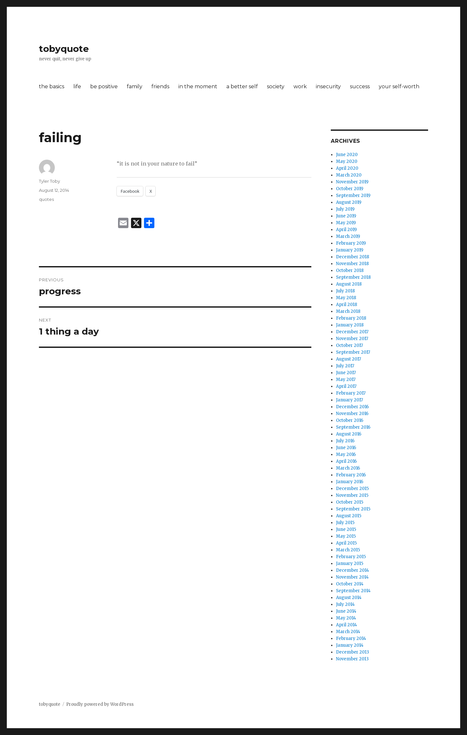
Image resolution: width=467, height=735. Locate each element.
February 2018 (351, 318)
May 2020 (346, 161)
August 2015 (348, 516)
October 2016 (349, 420)
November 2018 (352, 263)
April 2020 (347, 168)
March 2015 (348, 550)
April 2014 (346, 625)
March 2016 (348, 468)
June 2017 (346, 372)
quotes (46, 199)
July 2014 (345, 604)
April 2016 (346, 461)
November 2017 (352, 338)
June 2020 (347, 154)
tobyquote (64, 48)
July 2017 (345, 366)
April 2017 (346, 386)
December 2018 (352, 257)
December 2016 (352, 407)
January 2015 (349, 563)
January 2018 (350, 325)
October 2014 (350, 584)
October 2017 (349, 345)
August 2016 (348, 434)
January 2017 (349, 400)
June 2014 (346, 611)
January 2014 (350, 645)
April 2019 (346, 229)
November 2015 (352, 495)
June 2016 (346, 447)
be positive (104, 86)
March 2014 (348, 631)
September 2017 (353, 352)
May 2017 (345, 379)
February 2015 (351, 556)
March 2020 (349, 175)
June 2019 (346, 216)
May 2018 (346, 297)
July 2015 (345, 522)
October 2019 (349, 188)
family (134, 86)
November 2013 (352, 659)
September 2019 (353, 195)
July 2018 (345, 291)
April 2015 (346, 543)
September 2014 (353, 591)
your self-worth (399, 86)
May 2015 (346, 536)
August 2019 (348, 202)
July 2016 (345, 441)
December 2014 (352, 570)
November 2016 (352, 413)
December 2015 (352, 488)
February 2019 (351, 243)
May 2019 (346, 223)
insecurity (328, 86)
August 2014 (349, 597)
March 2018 (348, 311)
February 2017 (350, 393)
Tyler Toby (49, 181)
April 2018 (346, 304)
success (360, 86)
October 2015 (349, 502)
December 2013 (352, 652)
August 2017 (348, 359)
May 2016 (346, 454)
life (77, 86)
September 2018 (353, 277)
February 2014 (351, 638)
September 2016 (353, 427)
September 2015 (353, 509)
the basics (51, 86)
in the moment (197, 86)
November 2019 (352, 182)
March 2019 (348, 236)
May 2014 (346, 618)
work (300, 86)
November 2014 (352, 577)
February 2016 (351, 475)
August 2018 (349, 284)
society (275, 86)
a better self (242, 86)
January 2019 (349, 250)
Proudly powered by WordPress (100, 704)
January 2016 (349, 481)
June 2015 (346, 529)
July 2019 (345, 209)
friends (160, 86)
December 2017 (352, 332)
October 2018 (350, 270)
